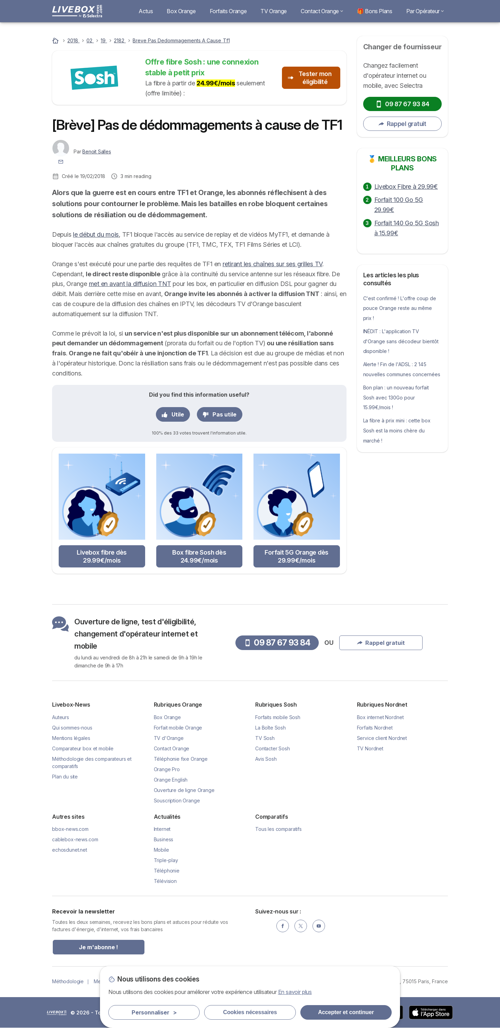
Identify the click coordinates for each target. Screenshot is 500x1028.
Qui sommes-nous (72, 728)
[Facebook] (282, 926)
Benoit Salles (96, 151)
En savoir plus (295, 991)
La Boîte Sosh (270, 728)
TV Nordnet (370, 748)
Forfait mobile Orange (178, 728)
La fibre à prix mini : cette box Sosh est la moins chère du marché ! (397, 431)
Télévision (165, 881)
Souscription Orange (177, 800)
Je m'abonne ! (98, 947)
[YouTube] (318, 926)
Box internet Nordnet (380, 717)
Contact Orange (322, 11)
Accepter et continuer (346, 1012)
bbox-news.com (70, 829)
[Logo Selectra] (77, 11)
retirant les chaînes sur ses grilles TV (272, 264)
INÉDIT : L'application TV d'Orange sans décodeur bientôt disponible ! (401, 341)
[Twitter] (300, 926)
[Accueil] (56, 40)
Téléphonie (167, 871)
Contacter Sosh (272, 748)
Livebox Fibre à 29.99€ (406, 186)
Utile (173, 414)
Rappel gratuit (402, 123)
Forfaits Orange (228, 11)
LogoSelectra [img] (56, 1012)
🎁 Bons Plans (374, 11)
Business (164, 839)
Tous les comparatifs (278, 829)
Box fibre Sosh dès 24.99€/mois (199, 556)
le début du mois (96, 234)
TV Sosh (265, 738)
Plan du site (65, 777)
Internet (162, 829)
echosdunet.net (69, 850)
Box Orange (181, 11)
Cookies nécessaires (250, 1012)
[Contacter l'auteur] (61, 161)
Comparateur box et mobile (83, 748)
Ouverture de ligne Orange (184, 790)
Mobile (161, 850)
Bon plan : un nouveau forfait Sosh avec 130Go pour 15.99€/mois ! (396, 398)
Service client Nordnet (382, 738)
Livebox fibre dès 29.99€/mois (102, 556)
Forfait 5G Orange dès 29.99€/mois (296, 556)
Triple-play (166, 860)
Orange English (171, 780)
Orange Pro (167, 769)
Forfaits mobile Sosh (277, 717)
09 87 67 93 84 (402, 104)
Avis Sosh (266, 759)
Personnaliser (154, 1012)
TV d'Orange (169, 738)
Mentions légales (71, 738)
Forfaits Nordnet (375, 728)
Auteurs (60, 717)
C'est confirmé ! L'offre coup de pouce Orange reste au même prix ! (399, 308)
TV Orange (273, 11)
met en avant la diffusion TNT (130, 283)
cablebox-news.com (75, 839)
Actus (146, 11)
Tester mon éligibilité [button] (310, 77)
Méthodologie (68, 981)
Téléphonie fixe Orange (181, 759)
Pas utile (219, 414)
